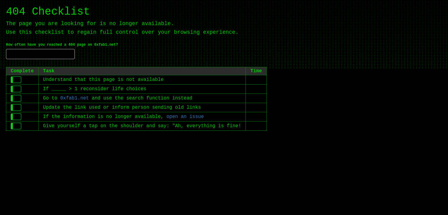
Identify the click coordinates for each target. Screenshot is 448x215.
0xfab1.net (74, 98)
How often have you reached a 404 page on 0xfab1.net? (62, 45)
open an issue (185, 116)
